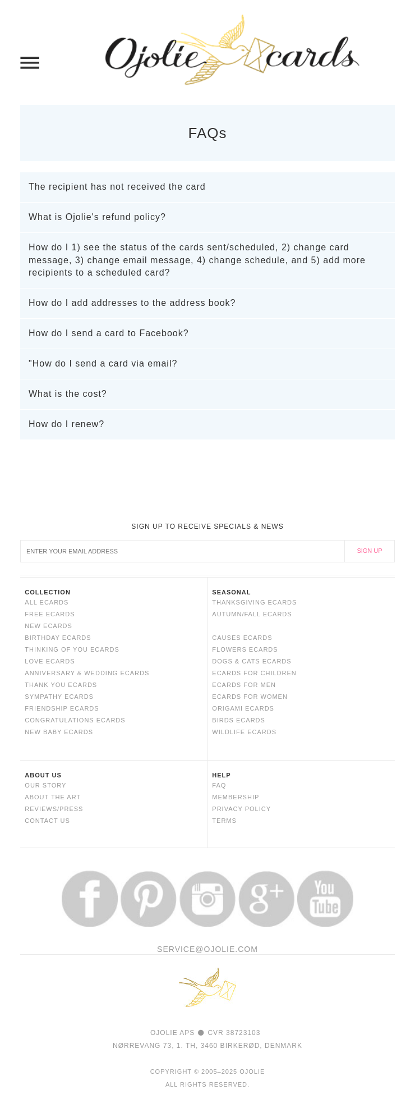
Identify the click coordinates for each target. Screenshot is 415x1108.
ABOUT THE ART (53, 797)
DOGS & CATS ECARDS (251, 661)
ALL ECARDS (46, 602)
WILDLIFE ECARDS (244, 732)
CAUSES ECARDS (242, 637)
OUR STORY (45, 785)
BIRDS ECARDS (238, 720)
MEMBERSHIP (235, 797)
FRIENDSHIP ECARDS (62, 708)
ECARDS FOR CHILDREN (254, 673)
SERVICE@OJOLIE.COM (207, 949)
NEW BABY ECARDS (59, 732)
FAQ (219, 785)
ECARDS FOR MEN (244, 684)
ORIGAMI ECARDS (243, 708)
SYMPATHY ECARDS (59, 696)
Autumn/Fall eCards (252, 614)
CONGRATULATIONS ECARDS (75, 720)
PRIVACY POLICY (241, 808)
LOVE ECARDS (50, 661)
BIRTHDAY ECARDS (58, 637)
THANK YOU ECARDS (61, 684)
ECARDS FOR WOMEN (250, 696)
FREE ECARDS (50, 614)
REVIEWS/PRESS (54, 808)
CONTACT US (47, 820)
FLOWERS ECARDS (245, 649)
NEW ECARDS (48, 625)
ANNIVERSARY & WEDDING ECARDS (87, 673)
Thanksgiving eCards (254, 602)
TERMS (224, 820)
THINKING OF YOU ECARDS (72, 649)
